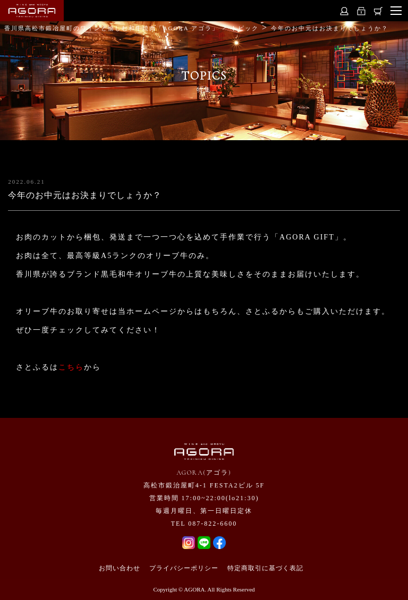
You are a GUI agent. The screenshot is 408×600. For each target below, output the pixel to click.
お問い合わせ (119, 568)
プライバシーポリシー (183, 568)
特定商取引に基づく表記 (265, 568)
